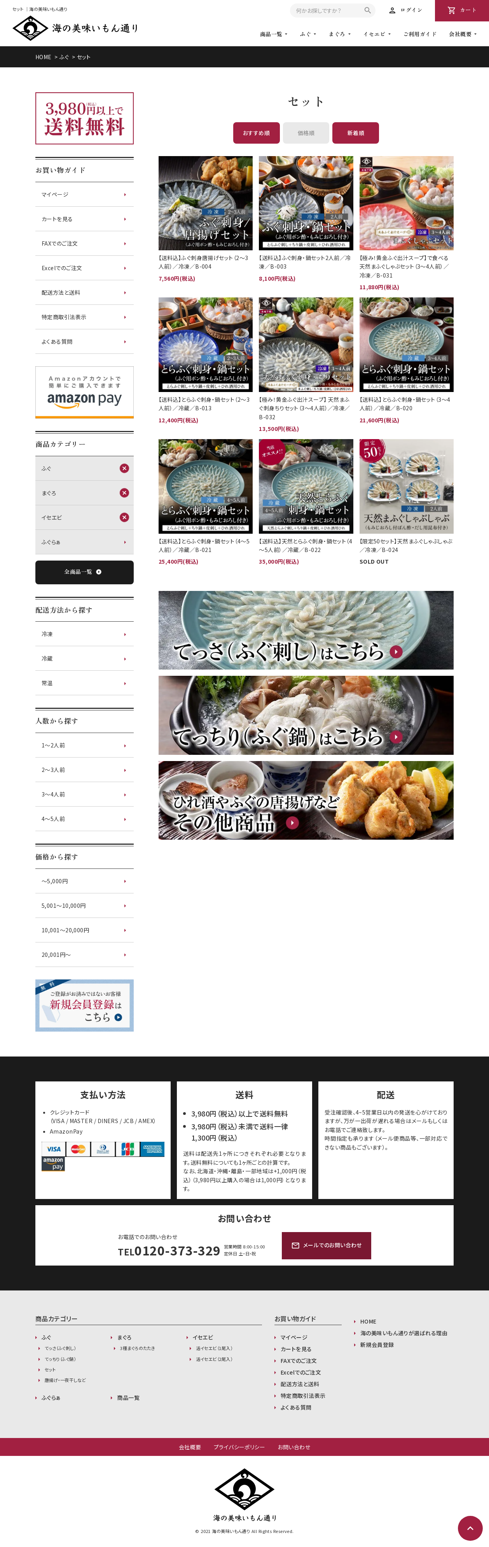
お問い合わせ (294, 1447)
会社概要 (190, 1447)
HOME (43, 57)
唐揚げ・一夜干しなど (65, 1380)
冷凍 (47, 634)
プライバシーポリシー (239, 1447)
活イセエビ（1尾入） (214, 1348)
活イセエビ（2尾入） (214, 1359)
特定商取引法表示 (64, 317)
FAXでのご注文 (60, 243)
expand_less (470, 1528)
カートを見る (57, 219)
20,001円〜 (56, 954)
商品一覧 (128, 1397)
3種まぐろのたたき (137, 1348)
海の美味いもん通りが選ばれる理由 (403, 1333)
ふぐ (305, 34)
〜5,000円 (55, 881)
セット (84, 57)
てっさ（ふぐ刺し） (60, 1348)
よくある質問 (57, 341)
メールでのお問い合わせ (326, 1245)
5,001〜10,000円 (64, 905)
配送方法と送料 (61, 292)
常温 (47, 683)
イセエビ (374, 34)
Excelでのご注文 (62, 268)
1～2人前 (53, 745)
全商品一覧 (82, 572)
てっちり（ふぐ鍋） (60, 1359)
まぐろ (336, 34)
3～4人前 (53, 794)
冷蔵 (47, 658)
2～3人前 (53, 770)
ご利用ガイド (420, 34)
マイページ (55, 194)
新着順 (356, 133)
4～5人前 (53, 819)
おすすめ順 (256, 133)
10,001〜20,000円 (65, 930)
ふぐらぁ (51, 542)
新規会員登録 (377, 1344)
